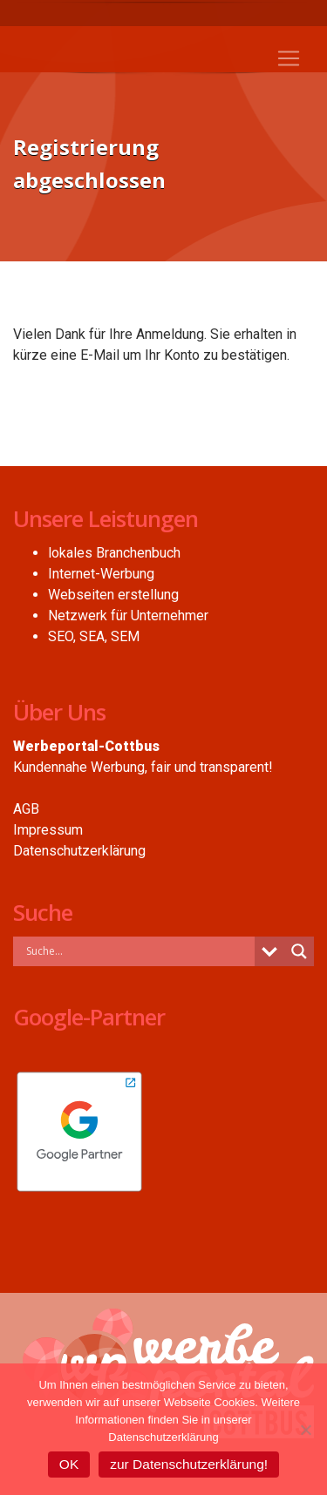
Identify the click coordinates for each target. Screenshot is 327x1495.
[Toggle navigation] (288, 58)
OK (68, 1464)
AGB (26, 809)
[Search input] (138, 950)
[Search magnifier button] (299, 951)
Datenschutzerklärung (79, 850)
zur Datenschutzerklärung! (189, 1464)
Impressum (48, 830)
